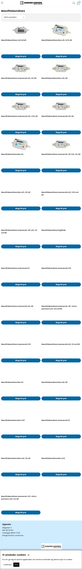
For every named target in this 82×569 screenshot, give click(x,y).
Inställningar (8, 565)
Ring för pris (20, 56)
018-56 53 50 (7, 530)
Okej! (16, 565)
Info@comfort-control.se (12, 535)
